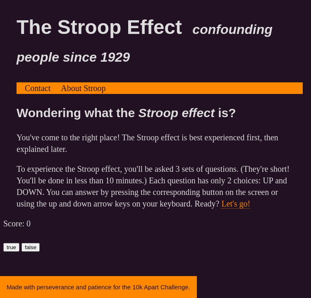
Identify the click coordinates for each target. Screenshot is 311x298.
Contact (37, 88)
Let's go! (235, 203)
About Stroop (83, 88)
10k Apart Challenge (160, 287)
